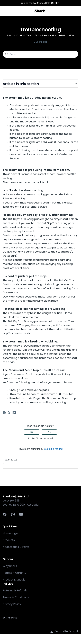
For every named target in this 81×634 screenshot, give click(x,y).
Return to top (10, 461)
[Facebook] (4, 412)
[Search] (40, 54)
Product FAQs (23, 35)
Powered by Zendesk (66, 631)
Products (9, 540)
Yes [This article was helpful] (31, 432)
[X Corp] (9, 412)
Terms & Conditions (16, 597)
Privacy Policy (12, 604)
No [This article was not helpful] (49, 432)
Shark (10, 35)
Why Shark (10, 566)
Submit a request (53, 448)
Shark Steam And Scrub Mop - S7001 (54, 35)
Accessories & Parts (16, 547)
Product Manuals (14, 580)
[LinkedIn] (14, 412)
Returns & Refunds (15, 590)
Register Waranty (14, 573)
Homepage (10, 533)
